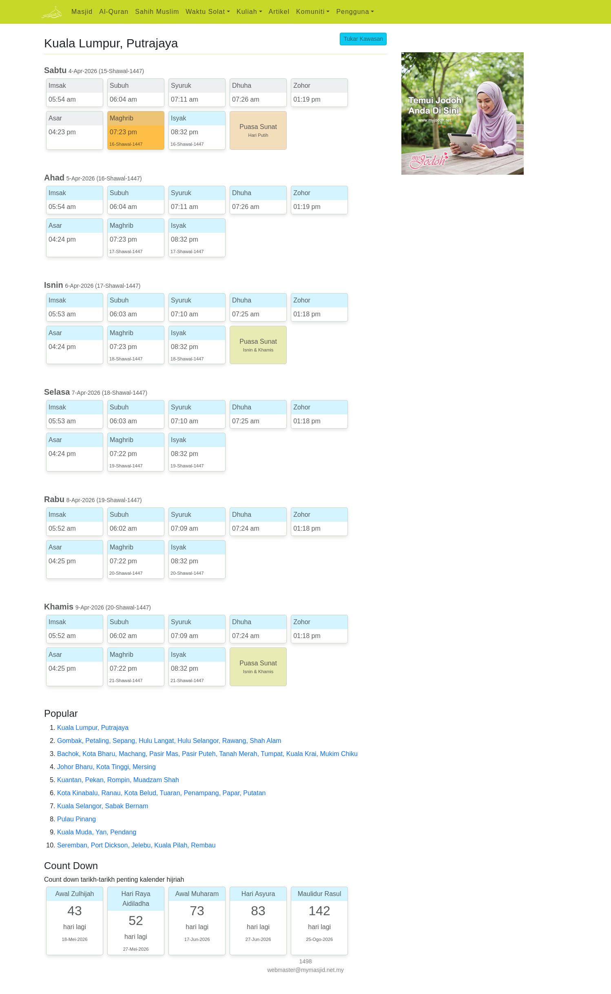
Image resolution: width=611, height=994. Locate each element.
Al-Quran (113, 11)
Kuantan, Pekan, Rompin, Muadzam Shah (118, 779)
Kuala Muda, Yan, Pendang (96, 832)
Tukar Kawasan (363, 39)
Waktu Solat (205, 11)
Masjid (82, 11)
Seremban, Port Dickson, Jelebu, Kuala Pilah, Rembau (136, 845)
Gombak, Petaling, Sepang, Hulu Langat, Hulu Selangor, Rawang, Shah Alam (169, 740)
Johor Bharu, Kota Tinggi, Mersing (106, 766)
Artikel (279, 11)
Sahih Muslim (157, 11)
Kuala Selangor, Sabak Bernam (102, 806)
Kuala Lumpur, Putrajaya (92, 727)
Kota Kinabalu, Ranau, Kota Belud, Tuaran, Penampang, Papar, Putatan (161, 792)
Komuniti (310, 11)
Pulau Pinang (76, 819)
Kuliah (247, 11)
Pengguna (352, 11)
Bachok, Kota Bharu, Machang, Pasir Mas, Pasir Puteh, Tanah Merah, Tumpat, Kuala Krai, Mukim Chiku (207, 753)
